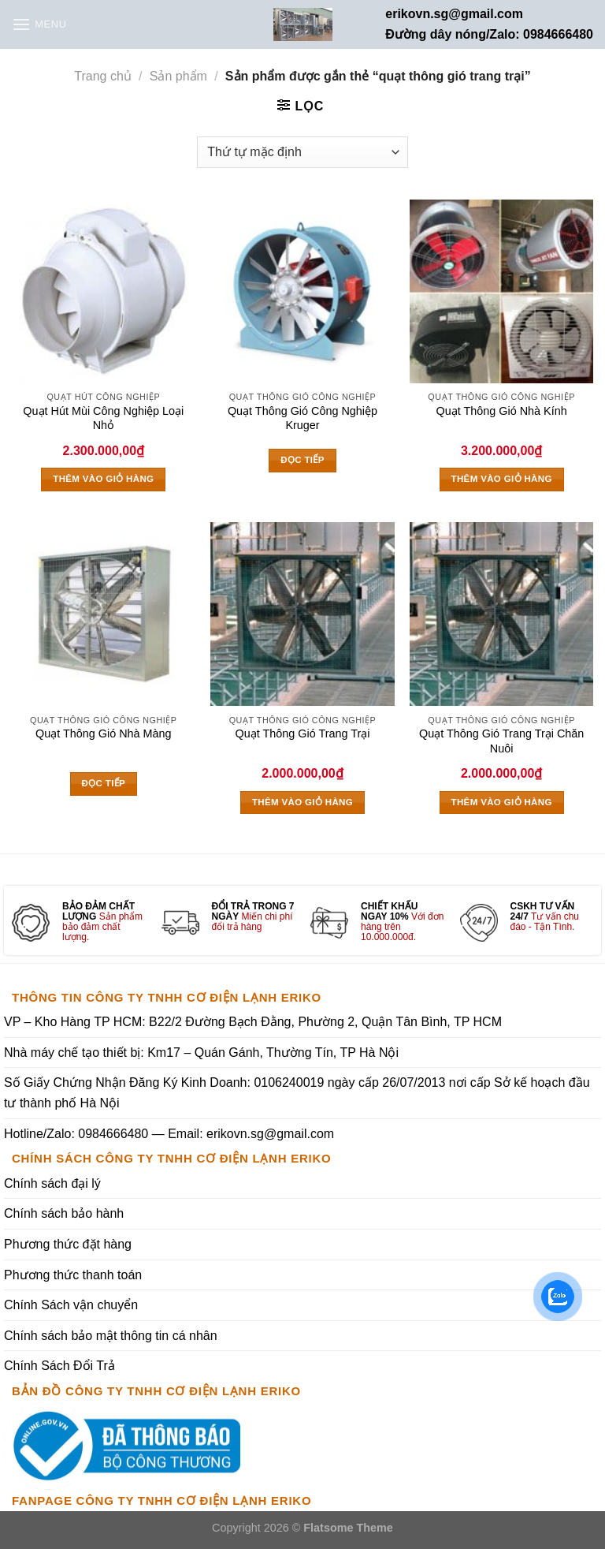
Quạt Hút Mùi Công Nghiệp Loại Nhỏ (103, 418)
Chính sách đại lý (52, 1183)
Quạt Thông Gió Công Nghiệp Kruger (302, 418)
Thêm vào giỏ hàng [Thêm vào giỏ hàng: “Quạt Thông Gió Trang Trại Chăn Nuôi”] (501, 802)
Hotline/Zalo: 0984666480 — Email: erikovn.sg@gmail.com (169, 1133)
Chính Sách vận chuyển (71, 1305)
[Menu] (39, 24)
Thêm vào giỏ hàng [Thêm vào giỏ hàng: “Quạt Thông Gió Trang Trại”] (302, 802)
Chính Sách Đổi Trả (59, 1365)
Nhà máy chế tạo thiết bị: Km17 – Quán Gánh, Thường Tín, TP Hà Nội (201, 1052)
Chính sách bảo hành (64, 1213)
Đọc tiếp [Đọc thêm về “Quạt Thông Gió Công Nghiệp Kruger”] (302, 460)
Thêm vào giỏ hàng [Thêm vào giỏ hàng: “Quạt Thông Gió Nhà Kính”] (501, 478)
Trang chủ (103, 76)
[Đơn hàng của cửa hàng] (302, 152)
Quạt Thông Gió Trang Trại (303, 733)
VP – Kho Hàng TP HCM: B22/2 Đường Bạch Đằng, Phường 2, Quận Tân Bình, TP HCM (253, 1021)
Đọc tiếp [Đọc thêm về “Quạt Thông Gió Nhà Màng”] (104, 783)
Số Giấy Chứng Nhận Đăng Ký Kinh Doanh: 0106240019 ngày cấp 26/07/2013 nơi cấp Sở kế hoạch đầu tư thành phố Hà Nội (297, 1093)
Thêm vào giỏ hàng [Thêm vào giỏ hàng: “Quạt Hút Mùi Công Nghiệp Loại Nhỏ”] (103, 478)
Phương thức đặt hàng (68, 1244)
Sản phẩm (178, 76)
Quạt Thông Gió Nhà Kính (501, 411)
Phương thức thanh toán (73, 1275)
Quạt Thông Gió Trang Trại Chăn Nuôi (501, 741)
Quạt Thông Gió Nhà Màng (103, 733)
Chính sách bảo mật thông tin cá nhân (110, 1335)
